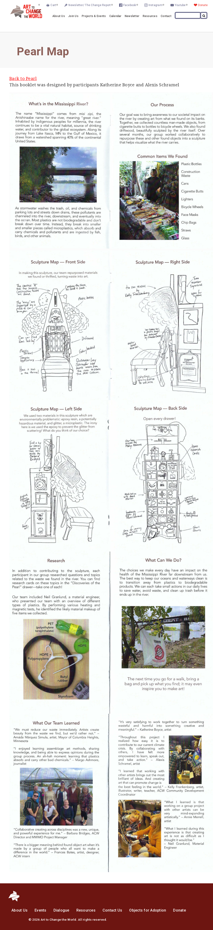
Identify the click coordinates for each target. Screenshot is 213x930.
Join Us (73, 16)
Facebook (129, 5)
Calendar (115, 16)
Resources (150, 16)
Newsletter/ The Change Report (89, 5)
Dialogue (61, 910)
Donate (203, 5)
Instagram (155, 5)
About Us (58, 16)
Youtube (180, 5)
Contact (166, 16)
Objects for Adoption (147, 910)
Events (40, 910)
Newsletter (132, 16)
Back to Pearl (23, 78)
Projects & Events (94, 16)
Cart (53, 5)
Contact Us (112, 910)
